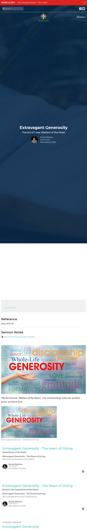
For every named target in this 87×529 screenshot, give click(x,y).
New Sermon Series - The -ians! (32, 2)
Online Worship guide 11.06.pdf (17, 336)
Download (10, 307)
